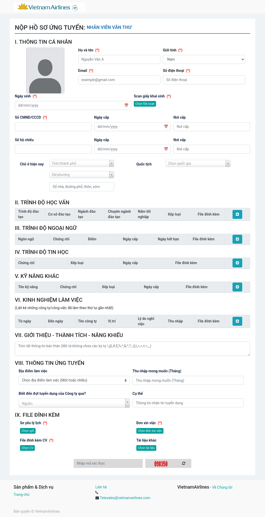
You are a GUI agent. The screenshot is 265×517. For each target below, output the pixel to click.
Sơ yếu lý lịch (33, 423)
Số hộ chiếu (24, 140)
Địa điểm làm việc (33, 371)
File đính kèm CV (36, 440)
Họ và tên (89, 50)
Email (85, 71)
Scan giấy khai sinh (152, 96)
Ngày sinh (26, 96)
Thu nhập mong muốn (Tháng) (156, 371)
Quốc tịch (144, 164)
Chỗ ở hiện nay (32, 164)
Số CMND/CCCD (31, 117)
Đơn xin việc (149, 423)
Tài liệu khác (146, 440)
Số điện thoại (176, 71)
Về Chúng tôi (222, 487)
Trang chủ (21, 494)
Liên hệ (101, 487)
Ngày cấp (101, 117)
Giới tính (172, 50)
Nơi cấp (179, 117)
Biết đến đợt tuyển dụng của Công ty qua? (52, 393)
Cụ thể (137, 393)
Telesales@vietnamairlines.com (125, 498)
